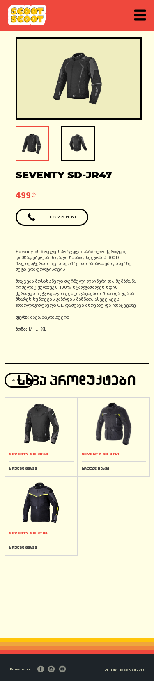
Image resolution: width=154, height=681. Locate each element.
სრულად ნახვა (23, 468)
